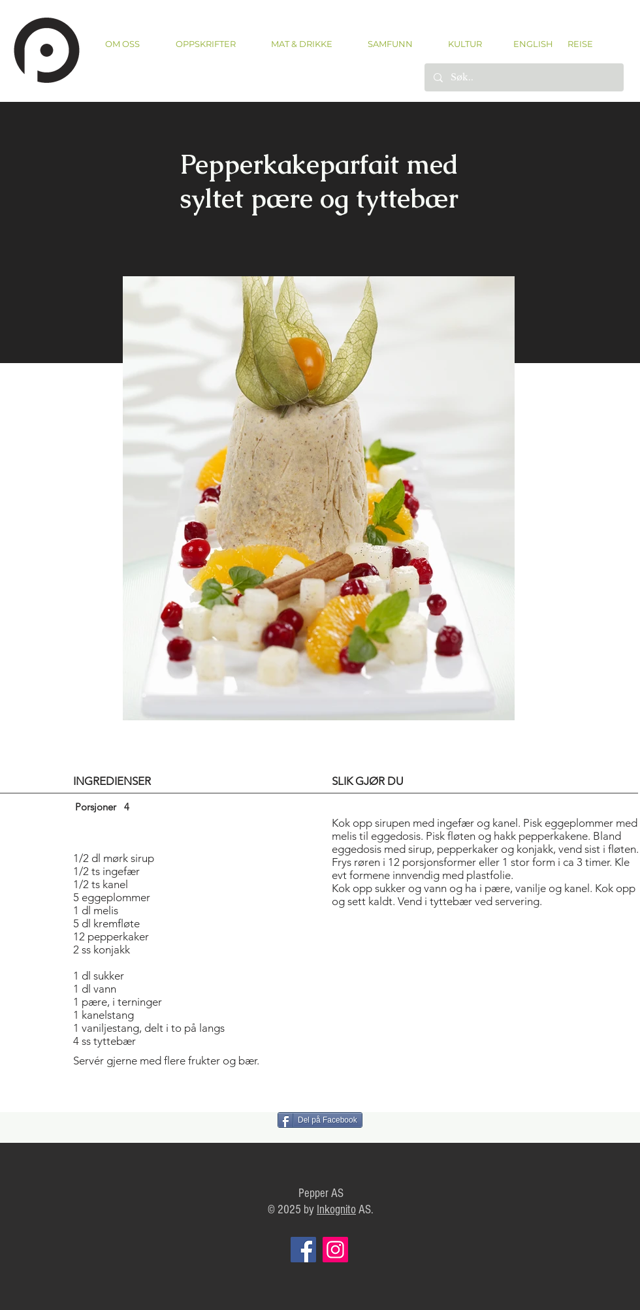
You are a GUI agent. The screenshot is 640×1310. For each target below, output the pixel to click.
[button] (205, 44)
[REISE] (575, 44)
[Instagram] (335, 1249)
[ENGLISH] (532, 44)
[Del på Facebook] (320, 1120)
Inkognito (336, 1210)
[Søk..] (523, 77)
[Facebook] (303, 1249)
